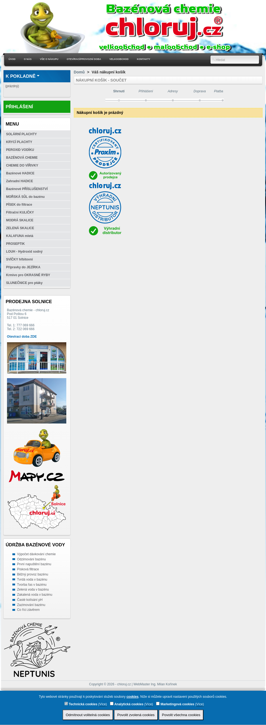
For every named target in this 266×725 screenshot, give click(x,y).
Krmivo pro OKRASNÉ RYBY (28, 275)
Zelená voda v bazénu (33, 589)
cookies (132, 697)
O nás (28, 59)
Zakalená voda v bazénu (34, 595)
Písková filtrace (28, 569)
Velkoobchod (119, 59)
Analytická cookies (126, 704)
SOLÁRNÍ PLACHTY (21, 134)
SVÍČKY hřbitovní (19, 259)
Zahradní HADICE (19, 181)
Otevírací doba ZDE (22, 336)
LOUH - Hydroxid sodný (24, 251)
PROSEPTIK (15, 244)
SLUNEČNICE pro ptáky (24, 283)
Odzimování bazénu (31, 559)
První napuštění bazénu (34, 564)
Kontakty (143, 59)
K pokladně (21, 76)
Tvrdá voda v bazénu (32, 579)
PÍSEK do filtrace (19, 204)
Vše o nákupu (49, 59)
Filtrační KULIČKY (20, 212)
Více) (103, 704)
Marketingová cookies (175, 704)
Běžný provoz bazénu (32, 574)
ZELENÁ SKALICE (20, 228)
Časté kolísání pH (30, 600)
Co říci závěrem (28, 610)
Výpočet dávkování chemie (36, 554)
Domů (79, 72)
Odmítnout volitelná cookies (88, 715)
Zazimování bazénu (31, 605)
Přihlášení (19, 106)
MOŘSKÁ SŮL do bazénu (25, 197)
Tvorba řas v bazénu (31, 585)
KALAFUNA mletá (19, 236)
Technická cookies (80, 704)
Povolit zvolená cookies (136, 715)
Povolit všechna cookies (181, 715)
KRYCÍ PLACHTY (19, 142)
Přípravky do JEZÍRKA (23, 267)
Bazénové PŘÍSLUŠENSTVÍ (27, 189)
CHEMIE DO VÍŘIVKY (22, 165)
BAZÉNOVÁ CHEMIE (22, 158)
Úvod (12, 59)
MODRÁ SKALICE (19, 220)
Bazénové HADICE (20, 173)
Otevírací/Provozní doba (84, 59)
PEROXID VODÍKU (20, 150)
